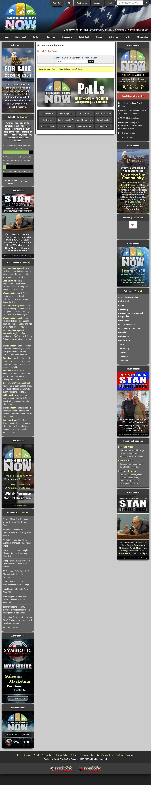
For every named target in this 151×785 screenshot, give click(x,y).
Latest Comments (47, 126)
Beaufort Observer (103, 113)
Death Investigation (126, 133)
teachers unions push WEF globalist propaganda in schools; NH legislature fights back (17, 610)
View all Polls (25, 182)
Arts (128, 37)
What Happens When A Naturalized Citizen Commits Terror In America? (18, 599)
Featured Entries (85, 126)
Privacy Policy (62, 755)
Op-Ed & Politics (125, 340)
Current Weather (103, 120)
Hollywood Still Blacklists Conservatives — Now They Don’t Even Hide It (17, 532)
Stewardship (142, 37)
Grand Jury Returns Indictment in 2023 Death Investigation (132, 112)
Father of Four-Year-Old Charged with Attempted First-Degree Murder (17, 522)
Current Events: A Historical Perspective (75, 120)
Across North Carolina (128, 297)
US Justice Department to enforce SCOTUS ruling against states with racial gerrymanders (17, 620)
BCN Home (84, 113)
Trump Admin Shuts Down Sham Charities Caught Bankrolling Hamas (16, 563)
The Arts (122, 352)
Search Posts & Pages (47, 51)
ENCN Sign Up (66, 113)
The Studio (123, 360)
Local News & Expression (129, 328)
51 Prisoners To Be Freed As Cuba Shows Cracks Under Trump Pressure (17, 574)
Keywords (130, 755)
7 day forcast (137, 217)
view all (24, 117)
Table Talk (57, 3)
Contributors (82, 3)
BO (69, 3)
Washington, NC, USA (133, 230)
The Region (123, 356)
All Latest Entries (10, 627)
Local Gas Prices (125, 447)
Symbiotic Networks (127, 471)
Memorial (122, 332)
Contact (27, 755)
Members (97, 3)
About (36, 755)
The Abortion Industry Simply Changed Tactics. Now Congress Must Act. (17, 553)
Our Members (47, 113)
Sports (121, 344)
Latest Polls (66, 126)
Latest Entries (104, 126)
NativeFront (114, 37)
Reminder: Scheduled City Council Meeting (132, 104)
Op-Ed (35, 37)
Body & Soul (84, 37)
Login (110, 3)
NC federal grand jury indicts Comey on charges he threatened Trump (17, 543)
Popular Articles (125, 460)
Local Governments (126, 324)
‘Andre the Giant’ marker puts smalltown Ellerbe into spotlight (16, 583)
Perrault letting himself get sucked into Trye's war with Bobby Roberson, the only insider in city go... (17, 336)
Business (51, 37)
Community (67, 37)
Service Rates (48, 755)
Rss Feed (119, 755)
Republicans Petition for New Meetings (15, 590)
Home (6, 37)
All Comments (9, 432)
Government (20, 37)
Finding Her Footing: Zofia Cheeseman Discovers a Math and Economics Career (132, 125)
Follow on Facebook (79, 755)
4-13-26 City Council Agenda (130, 118)
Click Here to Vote (10, 180)
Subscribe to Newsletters (102, 755)
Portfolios (47, 120)
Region (99, 37)
